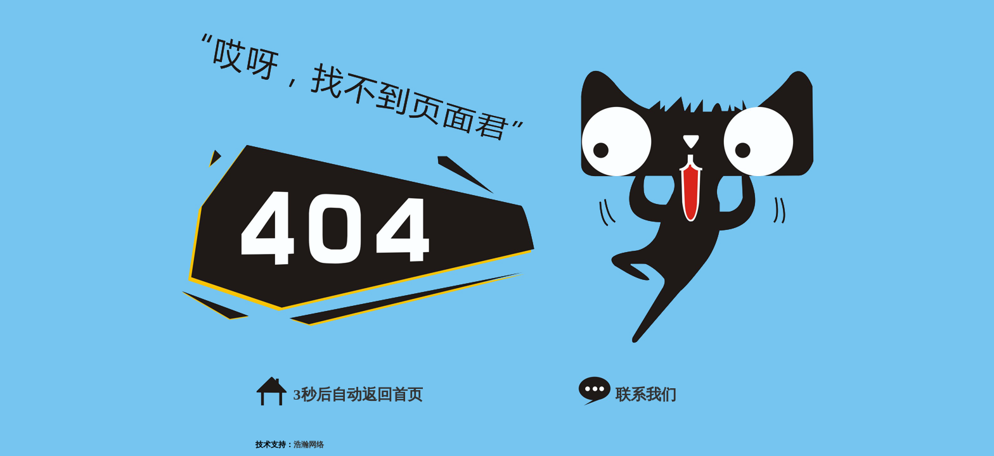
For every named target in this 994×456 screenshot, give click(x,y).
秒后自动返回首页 (358, 394)
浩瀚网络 (309, 444)
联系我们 (646, 394)
